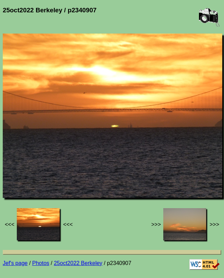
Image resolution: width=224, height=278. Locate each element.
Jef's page (15, 263)
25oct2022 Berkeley (78, 263)
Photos (40, 263)
